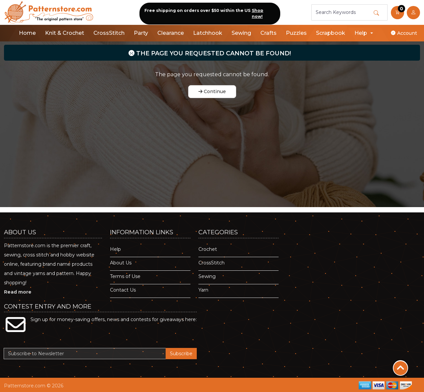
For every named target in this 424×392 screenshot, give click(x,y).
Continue (212, 91)
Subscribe (181, 354)
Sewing (241, 33)
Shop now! (257, 13)
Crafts (268, 33)
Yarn (203, 290)
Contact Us (123, 290)
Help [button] (360, 33)
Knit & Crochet (64, 33)
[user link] (413, 12)
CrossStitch (109, 33)
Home (27, 33)
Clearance (170, 33)
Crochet (207, 249)
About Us (121, 263)
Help (115, 249)
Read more (17, 292)
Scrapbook (330, 33)
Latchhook (207, 33)
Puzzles (296, 33)
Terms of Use (125, 276)
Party (141, 33)
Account (404, 33)
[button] (397, 12)
